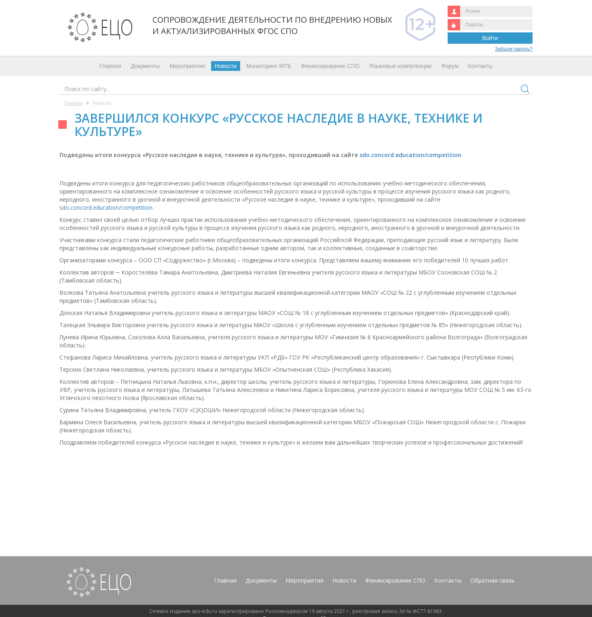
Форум (450, 66)
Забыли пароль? (514, 49)
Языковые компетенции (400, 66)
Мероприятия (187, 66)
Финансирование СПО (330, 66)
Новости (226, 66)
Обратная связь (492, 580)
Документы (145, 66)
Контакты (480, 66)
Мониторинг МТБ (268, 66)
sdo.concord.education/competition (410, 155)
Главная (110, 66)
